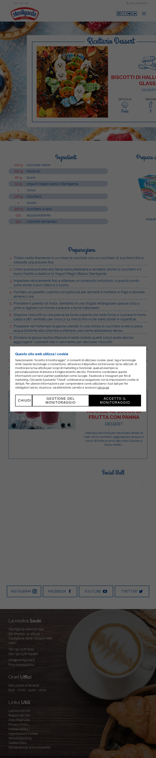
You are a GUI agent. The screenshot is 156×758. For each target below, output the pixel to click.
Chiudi (24, 400)
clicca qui (103, 387)
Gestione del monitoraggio (61, 400)
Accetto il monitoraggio (115, 400)
